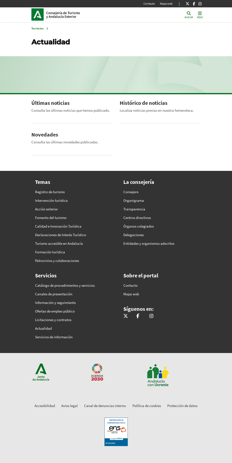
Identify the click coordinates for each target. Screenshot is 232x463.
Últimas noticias (50, 102)
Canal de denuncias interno (105, 405)
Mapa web (166, 3)
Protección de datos (182, 405)
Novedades (44, 134)
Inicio (79, 14)
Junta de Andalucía (38, 14)
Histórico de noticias (144, 102)
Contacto (149, 3)
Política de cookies (146, 405)
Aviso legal (69, 405)
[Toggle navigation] (199, 14)
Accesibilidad (45, 405)
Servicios (37, 28)
